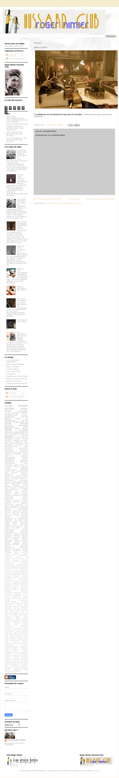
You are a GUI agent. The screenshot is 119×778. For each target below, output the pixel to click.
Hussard (23, 430)
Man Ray (9, 634)
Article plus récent (48, 199)
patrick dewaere (13, 549)
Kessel (7, 625)
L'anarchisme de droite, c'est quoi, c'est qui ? (15, 128)
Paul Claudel (12, 538)
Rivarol (8, 649)
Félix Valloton (21, 586)
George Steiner (12, 589)
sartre (7, 670)
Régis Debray (12, 543)
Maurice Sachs (12, 492)
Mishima (18, 636)
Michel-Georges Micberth (16, 441)
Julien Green (21, 624)
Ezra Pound (21, 515)
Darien (8, 509)
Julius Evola (21, 439)
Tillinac (8, 656)
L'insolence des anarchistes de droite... (14, 134)
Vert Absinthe (13, 371)
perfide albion (12, 668)
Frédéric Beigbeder (20, 583)
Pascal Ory (23, 639)
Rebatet (24, 647)
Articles (11, 55)
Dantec (8, 571)
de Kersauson (17, 662)
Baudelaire (10, 459)
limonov (24, 665)
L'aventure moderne (16, 383)
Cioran (8, 430)
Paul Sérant (22, 640)
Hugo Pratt (11, 523)
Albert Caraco (16, 456)
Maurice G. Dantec (16, 491)
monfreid (18, 667)
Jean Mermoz (21, 610)
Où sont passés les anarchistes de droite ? (16, 140)
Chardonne (23, 567)
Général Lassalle (13, 594)
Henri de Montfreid (19, 598)
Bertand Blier (10, 566)
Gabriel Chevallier (19, 588)
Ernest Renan (21, 576)
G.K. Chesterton (21, 518)
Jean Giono (19, 465)
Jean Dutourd (20, 525)
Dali (26, 477)
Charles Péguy (21, 437)
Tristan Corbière (20, 656)
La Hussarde (12, 369)
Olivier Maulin (21, 537)
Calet (25, 566)
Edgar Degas (16, 573)
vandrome (17, 670)
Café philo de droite (17, 376)
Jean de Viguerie (21, 613)
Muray (16, 535)
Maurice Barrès (20, 534)
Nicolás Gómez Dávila (16, 432)
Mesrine (8, 535)
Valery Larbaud (12, 658)
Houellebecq (10, 601)
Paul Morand (11, 434)
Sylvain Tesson (20, 544)
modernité (11, 415)
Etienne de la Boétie (16, 513)
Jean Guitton (22, 609)
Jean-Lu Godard (12, 616)
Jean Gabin (17, 482)
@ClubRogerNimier (14, 46)
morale (24, 547)
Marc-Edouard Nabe (16, 489)
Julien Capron (12, 622)
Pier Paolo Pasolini (16, 443)
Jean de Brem (11, 612)
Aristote (16, 500)
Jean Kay (9, 610)
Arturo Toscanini (12, 561)
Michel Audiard (12, 440)
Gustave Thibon (21, 592)
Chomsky (8, 569)
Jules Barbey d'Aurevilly (16, 485)
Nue (20, 637)
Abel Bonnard (21, 552)
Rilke (25, 541)
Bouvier (19, 566)
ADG (6, 472)
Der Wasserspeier (15, 364)
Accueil (74, 199)
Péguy (7, 647)
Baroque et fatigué (16, 379)
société (16, 551)
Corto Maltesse (20, 508)
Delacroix (16, 571)
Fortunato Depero (12, 580)
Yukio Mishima (20, 494)
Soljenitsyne (22, 653)
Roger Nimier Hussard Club (16, 411)
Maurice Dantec (21, 634)
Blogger (95, 770)
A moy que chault (20, 176)
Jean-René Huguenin (16, 482)
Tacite (7, 655)
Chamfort (14, 506)
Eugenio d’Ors (10, 577)
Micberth (10, 374)
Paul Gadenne (11, 640)
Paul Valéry (12, 642)
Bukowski (9, 505)
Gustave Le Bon (13, 520)
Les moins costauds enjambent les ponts (22, 225)
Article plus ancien (101, 199)
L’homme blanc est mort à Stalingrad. (22, 154)
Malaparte (23, 488)
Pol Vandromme (20, 471)
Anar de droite (13, 381)
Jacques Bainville (20, 606)
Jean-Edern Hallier (14, 526)
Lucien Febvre (22, 631)
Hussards (9, 439)
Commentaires (14, 58)
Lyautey (8, 633)
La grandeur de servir (22, 334)
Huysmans (15, 603)
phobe (25, 668)
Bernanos (9, 449)
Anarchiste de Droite (17, 124)
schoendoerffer (13, 495)
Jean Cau (9, 454)
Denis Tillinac (11, 479)
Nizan (25, 636)
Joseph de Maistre (20, 621)
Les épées (17, 628)
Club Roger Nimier (16, 740)
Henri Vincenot (20, 521)
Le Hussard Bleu (16, 465)
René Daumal (21, 540)
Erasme (8, 576)
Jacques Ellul (11, 607)
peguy (25, 667)
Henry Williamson (16, 600)
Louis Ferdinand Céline (16, 528)
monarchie (9, 667)
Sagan (25, 650)
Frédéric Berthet (12, 585)
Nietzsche (23, 448)
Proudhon (24, 646)
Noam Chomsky (11, 637)
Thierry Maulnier (16, 546)
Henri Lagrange (12, 597)
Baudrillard (23, 564)
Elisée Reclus (12, 512)
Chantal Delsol (11, 567)
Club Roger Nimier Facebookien (16, 476)
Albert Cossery (12, 554)
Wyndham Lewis (18, 661)
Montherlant (11, 469)
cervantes (9, 547)
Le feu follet (16, 487)
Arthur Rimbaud (20, 560)
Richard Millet (12, 541)
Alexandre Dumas (16, 457)
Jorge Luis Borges (16, 484)
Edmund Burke (20, 511)
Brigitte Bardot (16, 503)
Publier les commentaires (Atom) (64, 203)
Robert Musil (12, 650)
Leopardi (16, 528)
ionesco (15, 665)
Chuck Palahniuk (20, 569)
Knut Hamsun (21, 625)
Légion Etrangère (20, 633)
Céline (7, 570)
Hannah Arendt (21, 595)
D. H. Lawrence (20, 570)
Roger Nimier (20, 413)
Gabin (7, 588)
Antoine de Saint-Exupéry (16, 446)
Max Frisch (9, 636)
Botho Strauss (20, 502)
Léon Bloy (21, 429)
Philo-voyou (12, 367)
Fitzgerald (23, 579)
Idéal (19, 604)
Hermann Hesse (20, 453)
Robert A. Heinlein (20, 649)
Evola (19, 577)
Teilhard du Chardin (19, 655)
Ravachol (15, 647)
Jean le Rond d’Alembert (16, 615)
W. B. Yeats (18, 659)
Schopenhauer (11, 652)
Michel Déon (21, 454)
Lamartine (9, 627)
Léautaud (9, 531)
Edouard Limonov (20, 574)
